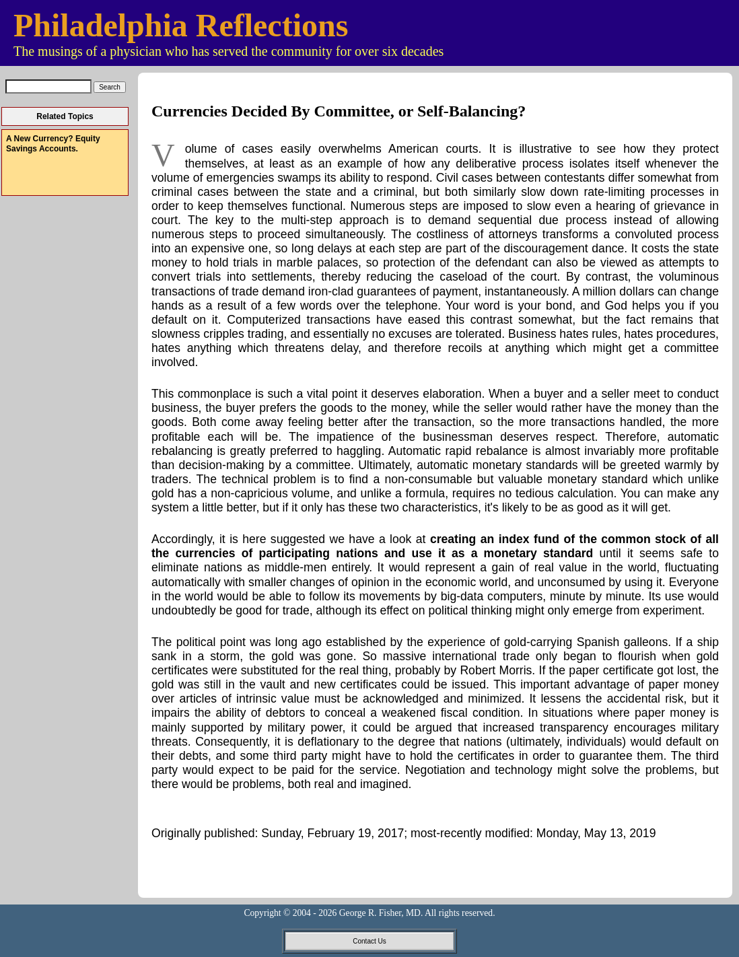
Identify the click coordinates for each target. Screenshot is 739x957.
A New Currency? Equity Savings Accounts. (53, 143)
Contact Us (369, 941)
